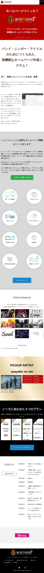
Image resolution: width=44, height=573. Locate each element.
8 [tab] (30, 37)
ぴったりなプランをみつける (22, 448)
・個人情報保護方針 (7, 562)
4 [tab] (21, 37)
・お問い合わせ (32, 560)
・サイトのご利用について (8, 560)
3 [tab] (18, 37)
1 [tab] (14, 37)
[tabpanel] (22, 22)
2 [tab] (16, 37)
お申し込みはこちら (22, 281)
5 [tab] (23, 37)
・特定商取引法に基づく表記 (22, 560)
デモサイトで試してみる (22, 178)
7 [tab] (28, 37)
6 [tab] (25, 37)
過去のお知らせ (9, 477)
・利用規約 (15, 562)
